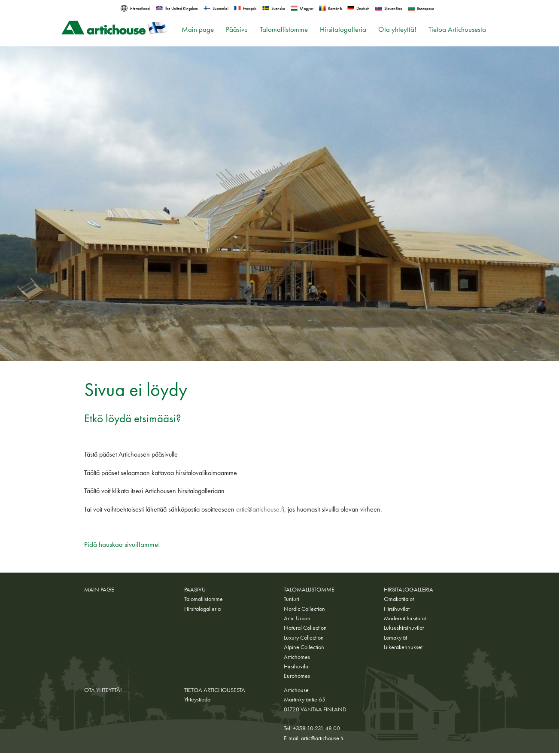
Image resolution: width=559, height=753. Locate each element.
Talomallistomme (284, 29)
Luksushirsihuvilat (404, 627)
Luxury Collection (304, 637)
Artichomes (297, 657)
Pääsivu (237, 29)
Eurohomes (297, 676)
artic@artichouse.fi (260, 509)
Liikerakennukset (403, 647)
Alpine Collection (304, 647)
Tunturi (291, 599)
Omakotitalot (399, 599)
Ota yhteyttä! (397, 29)
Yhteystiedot (198, 699)
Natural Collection (305, 627)
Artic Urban (297, 618)
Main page (198, 29)
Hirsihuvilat (297, 666)
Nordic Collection (304, 609)
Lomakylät (395, 637)
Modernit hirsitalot (405, 618)
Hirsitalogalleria (343, 29)
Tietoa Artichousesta (457, 29)
